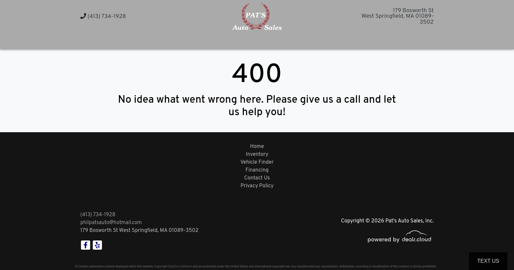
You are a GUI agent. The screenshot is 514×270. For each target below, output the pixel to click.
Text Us (488, 261)
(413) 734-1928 (103, 16)
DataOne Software (180, 266)
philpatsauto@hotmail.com (111, 222)
